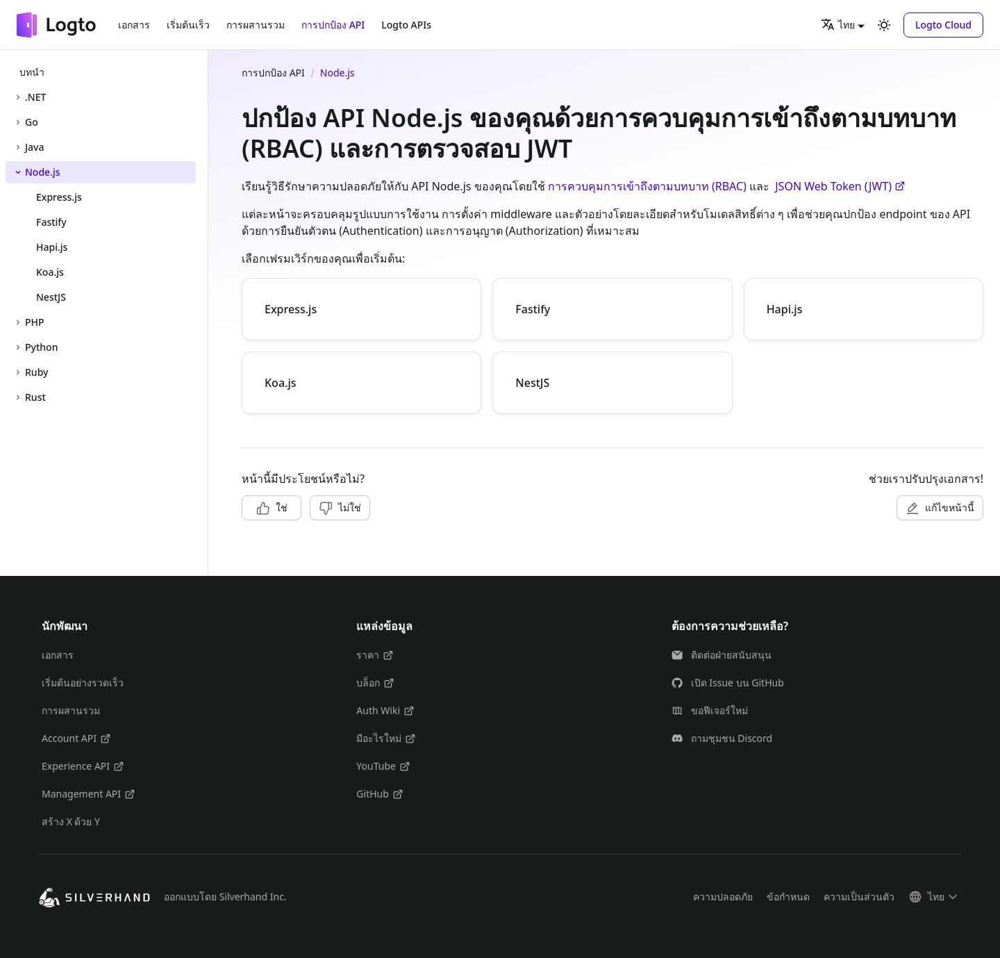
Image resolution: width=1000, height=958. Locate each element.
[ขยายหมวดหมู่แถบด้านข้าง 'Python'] (18, 347)
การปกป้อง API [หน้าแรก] (273, 72)
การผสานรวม (255, 24)
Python (41, 347)
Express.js (291, 309)
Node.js (42, 172)
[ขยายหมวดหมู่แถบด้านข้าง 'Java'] (18, 147)
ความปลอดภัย (723, 896)
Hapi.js (785, 309)
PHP (34, 322)
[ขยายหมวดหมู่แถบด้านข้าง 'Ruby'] (18, 372)
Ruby (36, 372)
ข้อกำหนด (788, 896)
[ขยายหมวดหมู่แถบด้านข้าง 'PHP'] (18, 322)
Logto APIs (406, 24)
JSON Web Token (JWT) (840, 186)
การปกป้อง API (333, 24)
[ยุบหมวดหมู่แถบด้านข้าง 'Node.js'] (18, 172)
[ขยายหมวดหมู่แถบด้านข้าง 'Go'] (18, 122)
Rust (35, 397)
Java (34, 147)
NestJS (532, 382)
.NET (35, 97)
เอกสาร (134, 24)
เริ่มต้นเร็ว (188, 24)
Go (31, 122)
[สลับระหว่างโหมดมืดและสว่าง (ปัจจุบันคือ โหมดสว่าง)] (884, 25)
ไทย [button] (838, 24)
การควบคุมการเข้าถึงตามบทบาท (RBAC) (647, 186)
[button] (943, 25)
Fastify (532, 309)
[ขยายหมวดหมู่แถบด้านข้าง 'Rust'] (18, 397)
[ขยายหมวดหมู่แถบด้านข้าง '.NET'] (18, 97)
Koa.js (281, 382)
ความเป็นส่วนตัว (859, 896)
